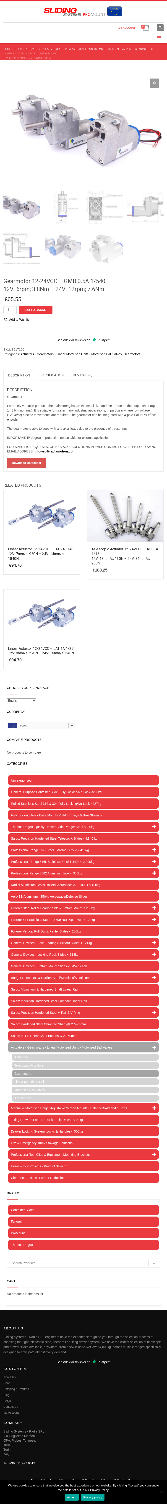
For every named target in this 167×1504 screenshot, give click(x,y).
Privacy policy (92, 1497)
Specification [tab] (51, 375)
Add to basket (35, 309)
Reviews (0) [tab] (82, 375)
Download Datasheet (26, 462)
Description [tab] (19, 375)
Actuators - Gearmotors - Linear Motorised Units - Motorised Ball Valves (71, 354)
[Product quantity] (10, 310)
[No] (161, 1492)
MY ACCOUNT (126, 27)
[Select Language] (21, 700)
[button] (154, 83)
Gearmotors (132, 354)
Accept (71, 1497)
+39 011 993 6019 (22, 1463)
